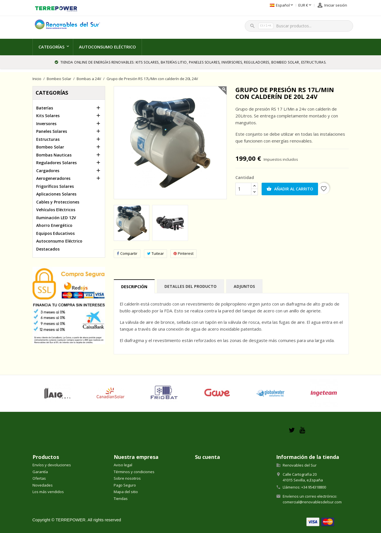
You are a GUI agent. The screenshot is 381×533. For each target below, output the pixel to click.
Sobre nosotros (127, 478)
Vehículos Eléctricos (55, 209)
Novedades (42, 485)
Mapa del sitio (126, 491)
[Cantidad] (243, 189)
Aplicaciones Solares (56, 194)
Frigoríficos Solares (55, 186)
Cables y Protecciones (57, 202)
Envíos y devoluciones (51, 464)
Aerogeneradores (53, 178)
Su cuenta (207, 456)
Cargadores (47, 170)
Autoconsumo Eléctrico (107, 47)
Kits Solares (48, 115)
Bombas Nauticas (54, 155)
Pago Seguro (125, 485)
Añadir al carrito (289, 189)
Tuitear (155, 253)
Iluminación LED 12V (56, 217)
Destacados (48, 249)
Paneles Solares (51, 131)
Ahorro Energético (54, 225)
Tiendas (121, 498)
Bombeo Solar (50, 147)
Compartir (127, 253)
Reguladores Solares (56, 162)
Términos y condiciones (134, 471)
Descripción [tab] (134, 286)
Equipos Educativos (55, 233)
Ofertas (39, 478)
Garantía (40, 471)
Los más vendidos (48, 491)
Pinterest (183, 253)
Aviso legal (123, 464)
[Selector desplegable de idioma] (249, 5)
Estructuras (48, 139)
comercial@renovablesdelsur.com (312, 501)
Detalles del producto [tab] (190, 286)
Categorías (51, 47)
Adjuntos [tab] (244, 286)
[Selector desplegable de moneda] (273, 5)
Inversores (46, 123)
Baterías (44, 108)
